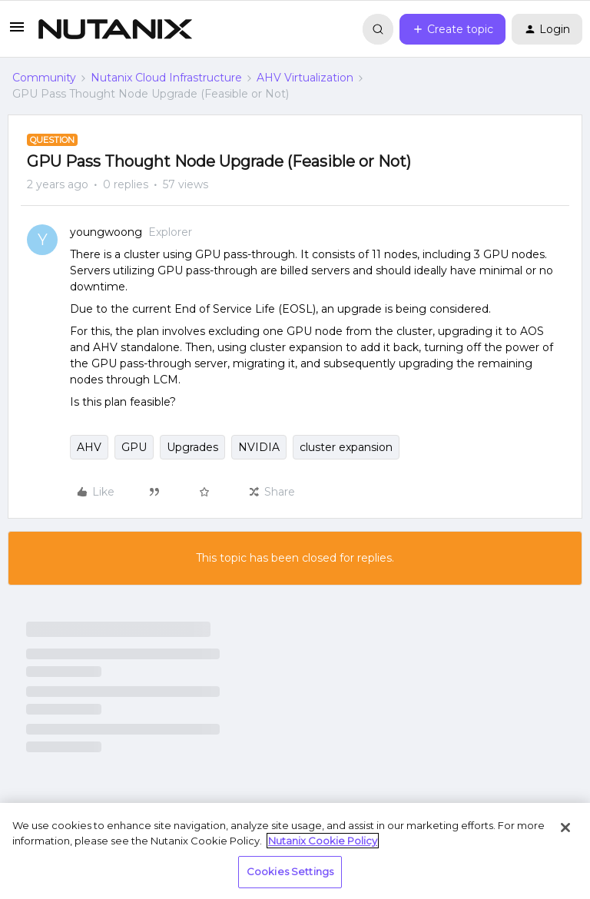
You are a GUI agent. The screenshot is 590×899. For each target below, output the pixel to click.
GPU (134, 447)
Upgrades (192, 447)
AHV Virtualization (305, 78)
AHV (89, 447)
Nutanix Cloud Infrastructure (166, 78)
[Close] (565, 827)
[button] (17, 32)
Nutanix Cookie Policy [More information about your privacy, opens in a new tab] (322, 840)
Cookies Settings (290, 871)
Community (44, 78)
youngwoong (106, 232)
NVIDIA (259, 447)
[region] (295, 851)
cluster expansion (346, 447)
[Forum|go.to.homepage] (115, 29)
